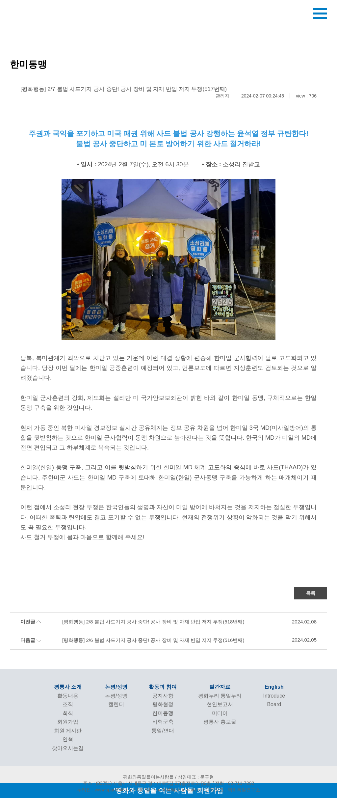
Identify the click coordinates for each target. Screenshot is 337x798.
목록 (310, 593)
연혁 (68, 739)
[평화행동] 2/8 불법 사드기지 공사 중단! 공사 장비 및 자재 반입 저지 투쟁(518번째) (153, 621)
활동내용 (67, 696)
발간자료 (219, 687)
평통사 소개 (68, 687)
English (274, 687)
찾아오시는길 (68, 748)
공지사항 (162, 696)
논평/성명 (116, 687)
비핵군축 (162, 722)
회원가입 (67, 722)
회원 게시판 (68, 730)
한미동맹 (162, 713)
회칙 (68, 713)
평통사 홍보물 (219, 722)
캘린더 (116, 704)
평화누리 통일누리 (220, 696)
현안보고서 (220, 704)
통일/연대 (162, 730)
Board (274, 704)
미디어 (220, 713)
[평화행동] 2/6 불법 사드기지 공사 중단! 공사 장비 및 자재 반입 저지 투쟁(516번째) (153, 640)
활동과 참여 (162, 687)
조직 (68, 704)
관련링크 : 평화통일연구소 (232, 789)
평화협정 (162, 704)
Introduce (274, 696)
